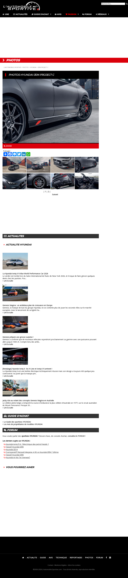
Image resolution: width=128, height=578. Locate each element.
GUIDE (43, 557)
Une (5, 14)
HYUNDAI (33, 67)
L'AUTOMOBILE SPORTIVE (12, 67)
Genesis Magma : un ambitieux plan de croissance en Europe (27, 305)
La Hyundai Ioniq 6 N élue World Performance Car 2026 (25, 273)
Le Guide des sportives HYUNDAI (17, 422)
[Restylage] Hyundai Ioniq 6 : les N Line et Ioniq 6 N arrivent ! (27, 369)
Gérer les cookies (74, 565)
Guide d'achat (40, 14)
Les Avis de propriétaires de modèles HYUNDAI (23, 424)
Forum (87, 14)
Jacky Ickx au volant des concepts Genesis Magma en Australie (28, 400)
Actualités (20, 14)
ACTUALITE (32, 557)
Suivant (55, 194)
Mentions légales (60, 565)
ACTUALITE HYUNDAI (18, 244)
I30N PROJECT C (43, 67)
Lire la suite (8, 281)
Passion (71, 14)
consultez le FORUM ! (76, 436)
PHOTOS (25, 67)
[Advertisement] (64, 37)
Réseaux (101, 14)
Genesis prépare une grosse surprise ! (18, 337)
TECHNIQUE (61, 557)
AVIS (51, 557)
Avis (58, 14)
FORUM (99, 557)
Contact (50, 565)
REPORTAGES (76, 557)
